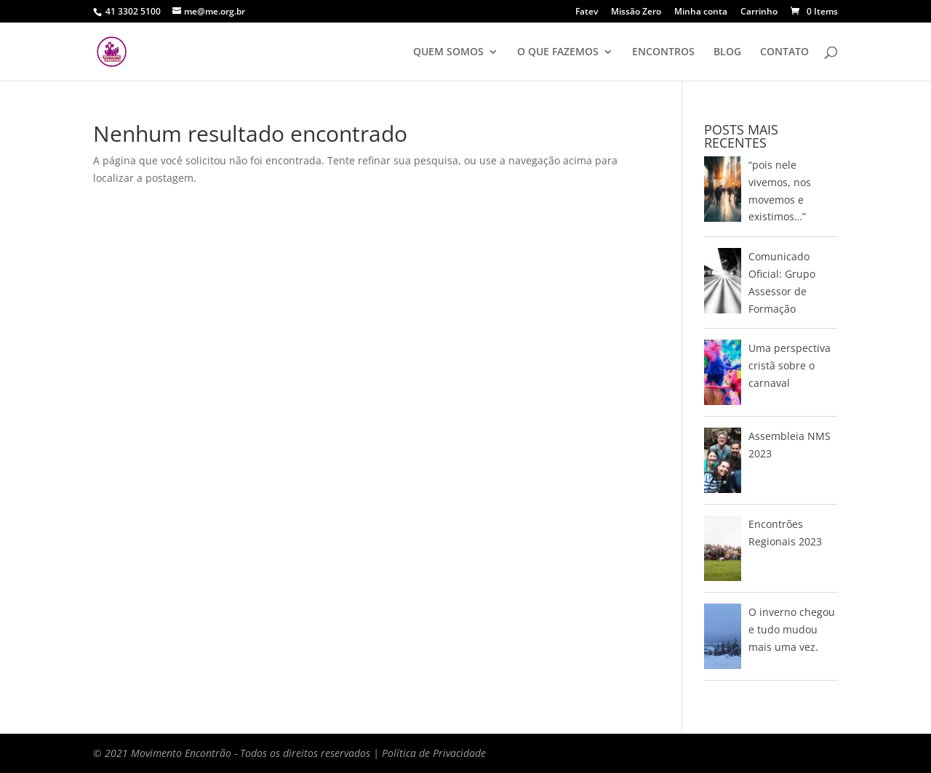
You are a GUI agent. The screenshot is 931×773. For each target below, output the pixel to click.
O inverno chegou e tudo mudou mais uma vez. (791, 629)
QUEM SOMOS (448, 52)
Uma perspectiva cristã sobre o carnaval (789, 365)
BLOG (727, 52)
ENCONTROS (663, 52)
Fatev (586, 12)
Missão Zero (636, 12)
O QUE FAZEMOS (558, 52)
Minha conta (700, 12)
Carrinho (759, 12)
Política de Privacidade (434, 753)
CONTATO (784, 52)
